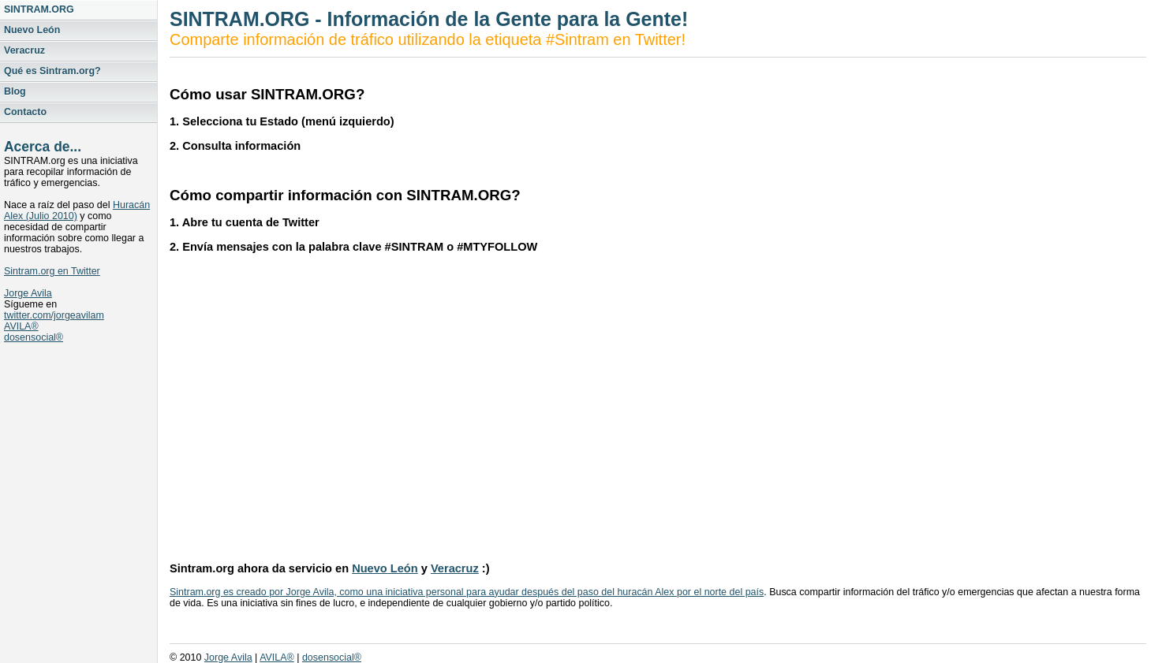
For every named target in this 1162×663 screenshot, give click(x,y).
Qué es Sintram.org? (52, 70)
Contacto (25, 111)
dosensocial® (33, 337)
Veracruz (24, 50)
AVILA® (21, 326)
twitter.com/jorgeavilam (54, 315)
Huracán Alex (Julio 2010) (77, 210)
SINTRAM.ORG (39, 9)
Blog (15, 91)
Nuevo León (32, 29)
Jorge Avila (28, 293)
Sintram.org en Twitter (52, 271)
